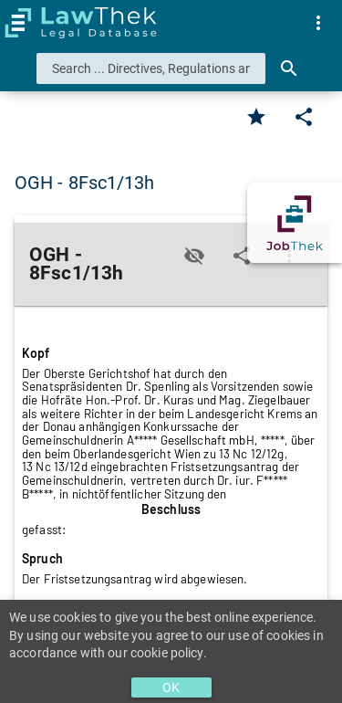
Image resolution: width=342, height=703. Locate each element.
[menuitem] (318, 23)
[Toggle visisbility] (194, 255)
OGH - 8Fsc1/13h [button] (85, 182)
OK (171, 687)
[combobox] (151, 68)
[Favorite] (256, 117)
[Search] (289, 68)
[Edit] (303, 117)
